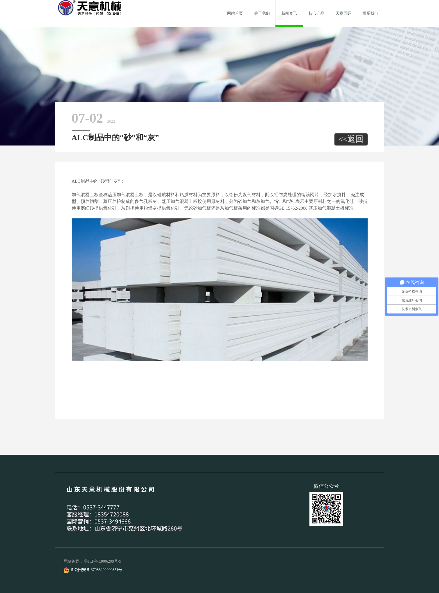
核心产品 (316, 13)
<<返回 (351, 139)
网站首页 (235, 13)
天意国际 (343, 13)
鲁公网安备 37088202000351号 (93, 570)
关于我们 (262, 13)
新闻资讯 (289, 13)
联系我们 (370, 13)
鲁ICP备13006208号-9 (102, 561)
